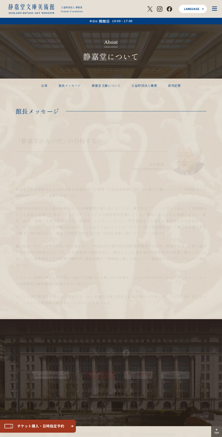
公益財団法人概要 (144, 85)
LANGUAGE (191, 9)
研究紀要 (174, 85)
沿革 (44, 85)
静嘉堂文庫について (106, 85)
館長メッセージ (70, 85)
